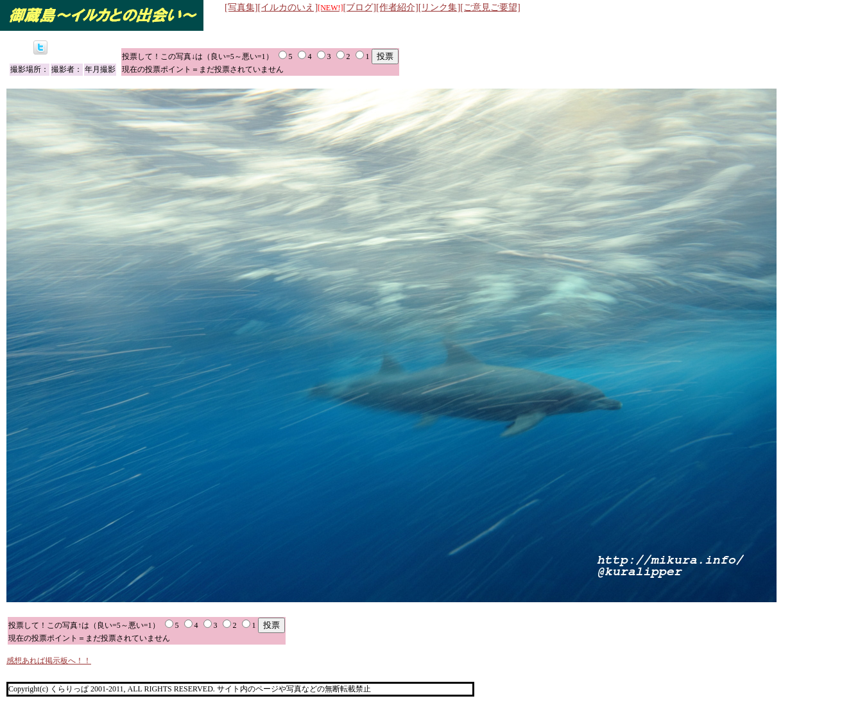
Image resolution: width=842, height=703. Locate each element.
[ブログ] (360, 7)
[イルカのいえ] (300, 7)
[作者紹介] (397, 7)
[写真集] (241, 7)
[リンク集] (439, 7)
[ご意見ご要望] (490, 7)
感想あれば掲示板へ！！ (48, 660)
